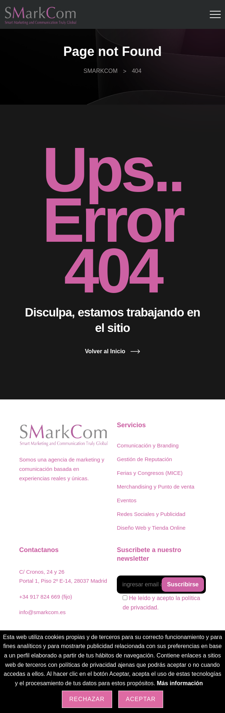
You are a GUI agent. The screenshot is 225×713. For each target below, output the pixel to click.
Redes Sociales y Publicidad (151, 514)
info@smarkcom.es (42, 612)
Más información (180, 683)
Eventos (126, 500)
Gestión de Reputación (144, 459)
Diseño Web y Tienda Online (151, 528)
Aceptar (141, 699)
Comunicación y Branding (148, 445)
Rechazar (87, 699)
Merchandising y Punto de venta (155, 487)
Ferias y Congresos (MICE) (150, 473)
